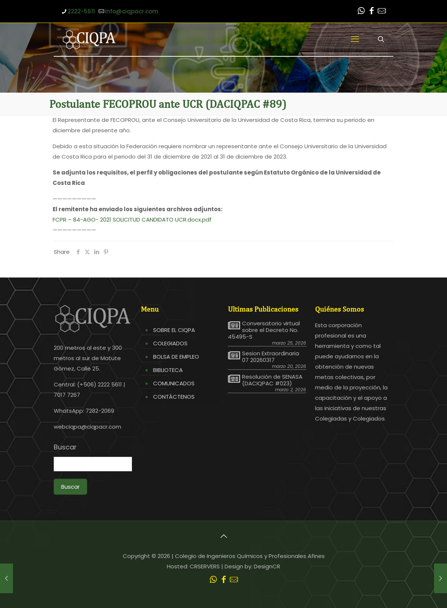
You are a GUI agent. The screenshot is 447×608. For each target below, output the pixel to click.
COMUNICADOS (174, 383)
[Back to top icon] (223, 536)
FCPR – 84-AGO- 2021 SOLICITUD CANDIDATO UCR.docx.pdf (132, 219)
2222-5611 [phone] (81, 11)
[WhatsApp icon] (361, 12)
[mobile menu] (355, 39)
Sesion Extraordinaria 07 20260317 (270, 356)
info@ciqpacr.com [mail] (131, 11)
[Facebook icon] (371, 12)
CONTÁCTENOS (174, 397)
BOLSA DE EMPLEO (176, 357)
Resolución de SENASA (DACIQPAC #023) (272, 380)
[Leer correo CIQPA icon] (382, 12)
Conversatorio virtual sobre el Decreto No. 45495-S (264, 330)
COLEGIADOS (170, 343)
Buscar (65, 447)
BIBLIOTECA (168, 370)
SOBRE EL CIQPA (174, 330)
